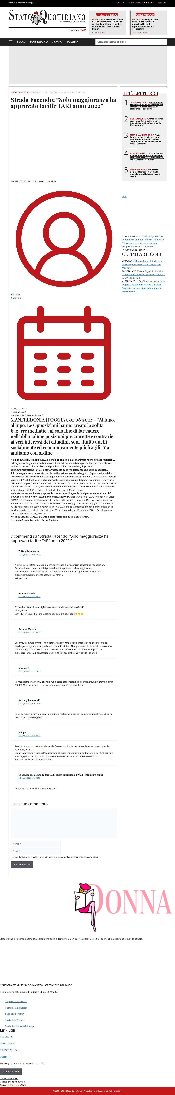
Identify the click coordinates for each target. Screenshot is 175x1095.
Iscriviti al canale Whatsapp (19, 1026)
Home (13, 92)
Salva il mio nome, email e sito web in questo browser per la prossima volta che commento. (55, 857)
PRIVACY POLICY (8, 1050)
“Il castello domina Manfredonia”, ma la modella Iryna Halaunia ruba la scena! (145, 172)
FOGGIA (21, 41)
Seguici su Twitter (14, 1013)
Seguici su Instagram (16, 1007)
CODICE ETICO (7, 1043)
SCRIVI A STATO (11, 1071)
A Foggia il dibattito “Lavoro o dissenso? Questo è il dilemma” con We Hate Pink (143, 274)
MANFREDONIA (39, 41)
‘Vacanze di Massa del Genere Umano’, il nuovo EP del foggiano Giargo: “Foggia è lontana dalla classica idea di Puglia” (107, 24)
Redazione (16, 298)
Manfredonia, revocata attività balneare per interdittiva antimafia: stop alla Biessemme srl (146, 121)
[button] (11, 42)
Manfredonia (24, 92)
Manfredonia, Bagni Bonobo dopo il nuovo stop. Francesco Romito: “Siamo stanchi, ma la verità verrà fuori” (147, 156)
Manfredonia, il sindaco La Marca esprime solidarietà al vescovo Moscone (142, 264)
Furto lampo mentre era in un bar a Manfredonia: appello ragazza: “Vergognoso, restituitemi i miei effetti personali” (146, 139)
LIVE (124, 196)
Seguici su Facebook (16, 1001)
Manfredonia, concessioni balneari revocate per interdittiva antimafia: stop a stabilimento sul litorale (147, 105)
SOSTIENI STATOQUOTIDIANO (141, 2)
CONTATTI (120, 2)
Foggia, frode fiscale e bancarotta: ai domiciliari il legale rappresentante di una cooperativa (145, 24)
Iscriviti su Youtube (15, 1020)
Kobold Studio (115, 1090)
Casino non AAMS (9, 1078)
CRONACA (57, 41)
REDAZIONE (163, 2)
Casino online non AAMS (13, 1081)
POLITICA (72, 41)
